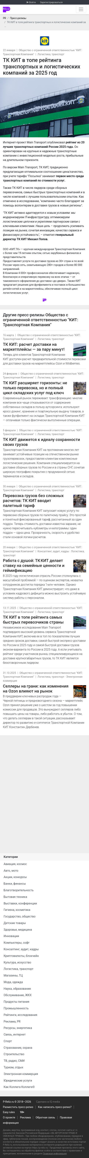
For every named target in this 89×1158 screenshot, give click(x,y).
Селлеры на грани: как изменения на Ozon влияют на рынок (35, 688)
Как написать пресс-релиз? (55, 1107)
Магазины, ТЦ (13, 975)
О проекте (9, 1117)
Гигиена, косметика (17, 910)
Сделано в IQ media (48, 1101)
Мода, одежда (13, 982)
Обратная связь (45, 1117)
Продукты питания (16, 1001)
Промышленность (16, 1008)
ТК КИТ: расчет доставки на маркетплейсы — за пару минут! (33, 347)
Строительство (14, 1054)
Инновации (11, 936)
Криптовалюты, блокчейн (21, 956)
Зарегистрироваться (51, 2)
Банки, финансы (15, 883)
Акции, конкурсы (15, 877)
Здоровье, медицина (18, 929)
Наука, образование (17, 988)
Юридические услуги (18, 1080)
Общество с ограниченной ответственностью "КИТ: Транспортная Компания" (40, 319)
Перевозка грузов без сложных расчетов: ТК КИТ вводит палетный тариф (33, 500)
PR (4, 18)
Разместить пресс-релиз (18, 1107)
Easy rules (9, 1112)
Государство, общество (19, 916)
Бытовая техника (15, 897)
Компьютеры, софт (16, 942)
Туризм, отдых (13, 1067)
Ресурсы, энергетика (18, 1028)
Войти (32, 2)
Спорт (8, 1041)
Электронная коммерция (21, 1074)
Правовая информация (55, 1153)
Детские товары (15, 923)
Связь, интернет (15, 1034)
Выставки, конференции (20, 903)
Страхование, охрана (18, 1047)
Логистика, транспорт (50, 54)
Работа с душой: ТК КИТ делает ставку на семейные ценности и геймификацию (33, 565)
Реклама (25, 1117)
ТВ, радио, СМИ (14, 1060)
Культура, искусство (17, 962)
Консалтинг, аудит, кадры (53, 551)
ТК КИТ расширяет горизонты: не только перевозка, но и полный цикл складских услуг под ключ (35, 387)
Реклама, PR (12, 1021)
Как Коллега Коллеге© (19, 1087)
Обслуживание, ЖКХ (17, 995)
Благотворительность (18, 890)
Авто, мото (11, 870)
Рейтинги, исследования (20, 1015)
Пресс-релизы (18, 18)
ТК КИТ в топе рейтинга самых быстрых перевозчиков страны (33, 619)
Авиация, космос (15, 864)
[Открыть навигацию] (81, 9)
